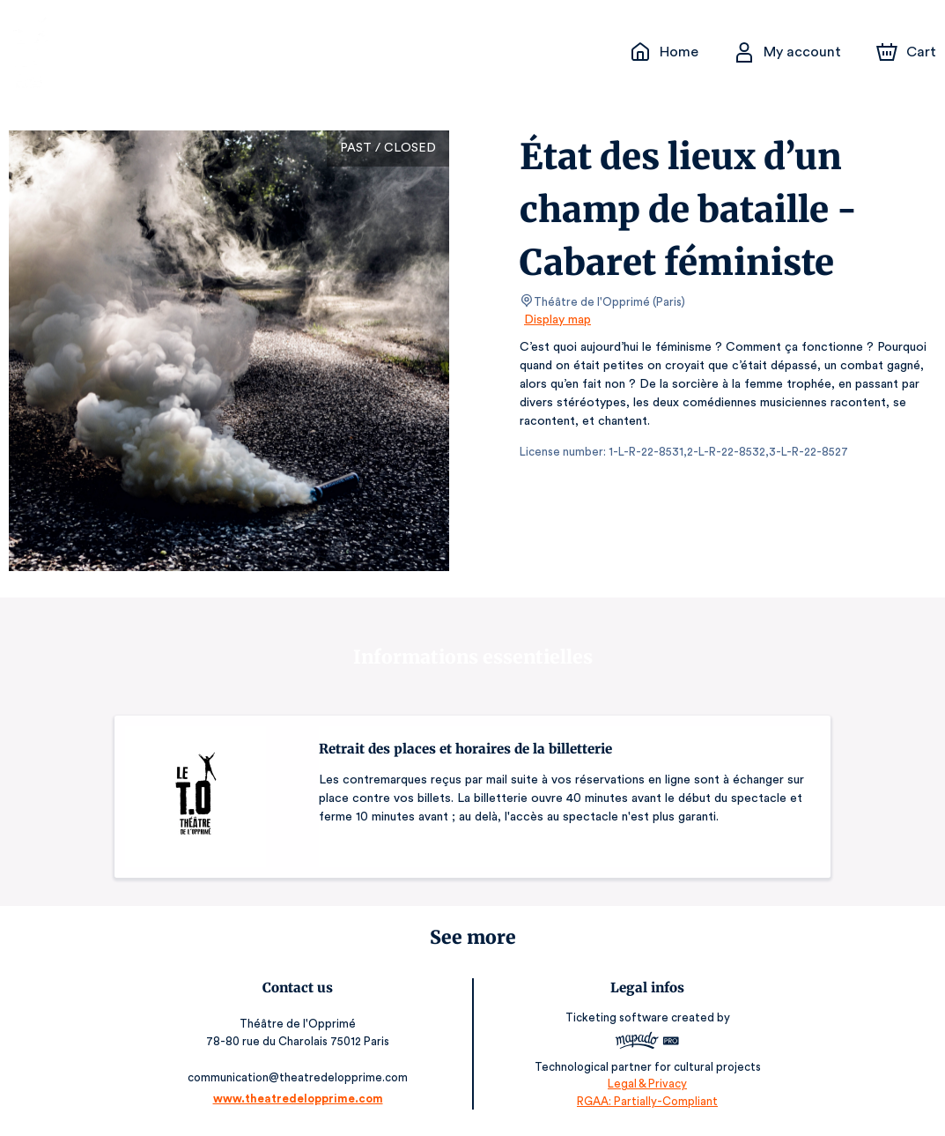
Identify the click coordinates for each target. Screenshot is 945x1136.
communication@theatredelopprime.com (301, 1077)
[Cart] (908, 52)
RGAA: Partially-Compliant (643, 1100)
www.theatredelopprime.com (301, 1098)
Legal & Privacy (643, 1083)
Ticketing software (615, 1017)
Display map (558, 320)
